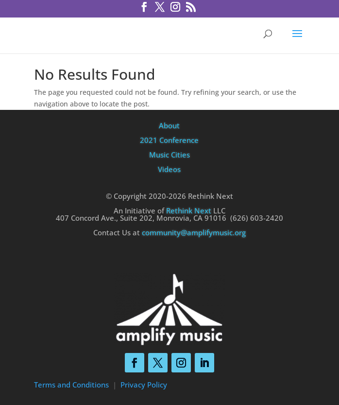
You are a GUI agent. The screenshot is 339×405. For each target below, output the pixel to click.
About (169, 125)
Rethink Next (188, 210)
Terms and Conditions (71, 384)
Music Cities (169, 154)
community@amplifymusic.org (194, 232)
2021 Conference (169, 140)
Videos (169, 169)
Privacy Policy (143, 384)
